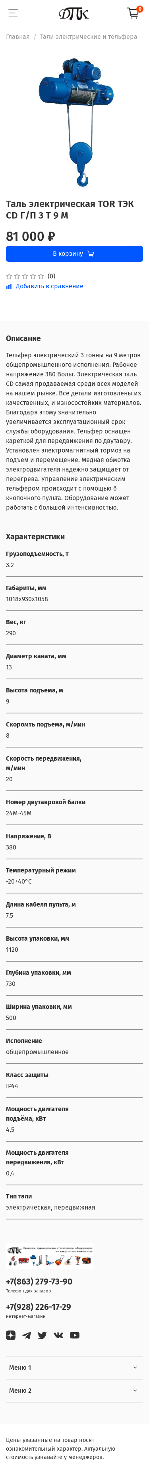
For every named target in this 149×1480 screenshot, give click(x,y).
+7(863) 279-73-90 (39, 1282)
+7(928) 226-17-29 (38, 1307)
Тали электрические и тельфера (88, 36)
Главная (18, 36)
